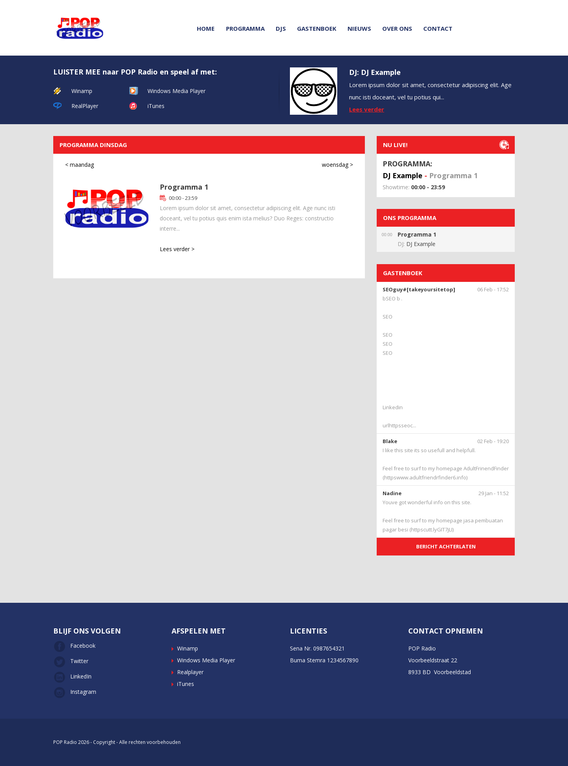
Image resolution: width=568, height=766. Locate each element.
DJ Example (402, 175)
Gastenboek (316, 28)
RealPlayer (84, 106)
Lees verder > (177, 249)
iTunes (156, 106)
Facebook (74, 645)
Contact (437, 28)
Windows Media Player (177, 91)
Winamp (81, 91)
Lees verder (366, 109)
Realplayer (190, 672)
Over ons (397, 28)
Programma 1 (184, 187)
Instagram (74, 691)
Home (206, 28)
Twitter (70, 661)
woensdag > (337, 164)
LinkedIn (72, 676)
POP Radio (65, 742)
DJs (281, 28)
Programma (245, 28)
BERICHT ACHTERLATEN (446, 546)
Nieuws (359, 28)
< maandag (79, 164)
